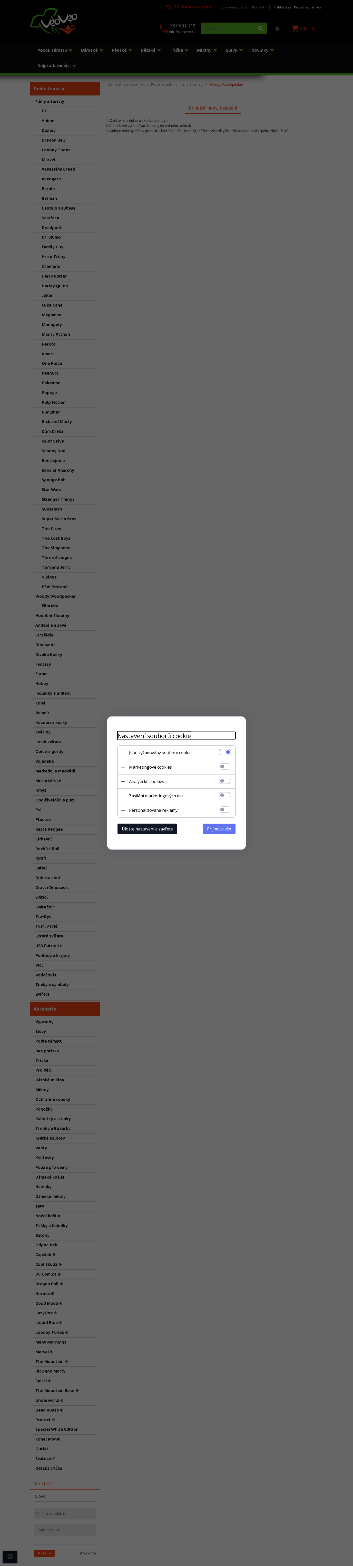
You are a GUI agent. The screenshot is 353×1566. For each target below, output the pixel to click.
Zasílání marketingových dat (156, 796)
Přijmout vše (219, 829)
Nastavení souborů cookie (154, 735)
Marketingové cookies (150, 767)
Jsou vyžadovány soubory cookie (160, 753)
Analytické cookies (146, 781)
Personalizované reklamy (153, 810)
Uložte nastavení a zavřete (147, 829)
